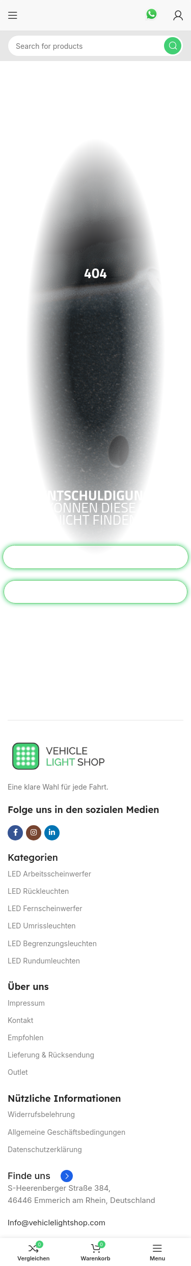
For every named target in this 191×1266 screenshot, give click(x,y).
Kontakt (20, 1020)
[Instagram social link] (33, 832)
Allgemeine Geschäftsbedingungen (66, 1132)
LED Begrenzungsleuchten (52, 943)
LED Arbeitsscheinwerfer (49, 873)
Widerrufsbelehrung (41, 1114)
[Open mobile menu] (13, 15)
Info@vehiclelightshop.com (56, 1222)
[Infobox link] (151, 15)
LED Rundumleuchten (44, 960)
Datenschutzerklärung (45, 1149)
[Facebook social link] (15, 832)
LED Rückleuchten (38, 891)
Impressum (26, 1003)
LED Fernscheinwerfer (45, 908)
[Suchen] (95, 45)
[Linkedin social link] (52, 832)
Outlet (18, 1072)
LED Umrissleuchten (42, 925)
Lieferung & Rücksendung (51, 1054)
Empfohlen (26, 1037)
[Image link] (59, 755)
